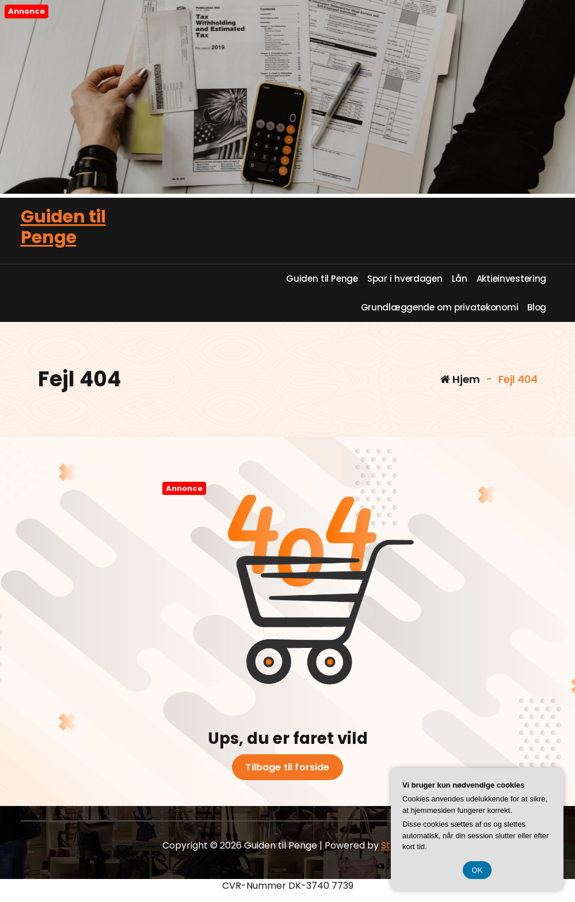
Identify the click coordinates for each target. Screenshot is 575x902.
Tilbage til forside (287, 767)
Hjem (460, 379)
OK (477, 870)
